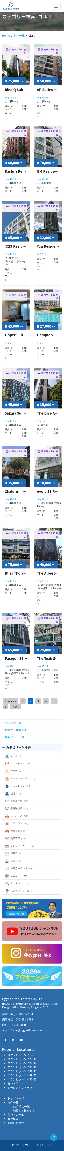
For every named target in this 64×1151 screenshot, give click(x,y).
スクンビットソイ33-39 (22, 1067)
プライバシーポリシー (20, 1144)
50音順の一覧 (21, 1106)
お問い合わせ (16, 1123)
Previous (10, 701)
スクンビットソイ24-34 (22, 1063)
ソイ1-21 (42, 421)
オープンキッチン (20, 778)
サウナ (14, 771)
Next (15, 706)
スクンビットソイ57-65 (22, 1079)
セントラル (14, 1083)
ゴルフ (13, 860)
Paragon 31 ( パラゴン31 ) (25, 658)
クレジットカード (20, 845)
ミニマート (16, 875)
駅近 (13, 793)
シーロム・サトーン (20, 1087)
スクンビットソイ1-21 (21, 1055)
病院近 (13, 853)
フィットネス (17, 763)
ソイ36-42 (10, 97)
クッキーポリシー (46, 1144)
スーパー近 (16, 815)
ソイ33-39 (42, 666)
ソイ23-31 (42, 499)
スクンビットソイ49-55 (22, 1075)
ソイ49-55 (10, 179)
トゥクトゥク (17, 785)
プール (14, 755)
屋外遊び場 (16, 808)
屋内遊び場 (16, 801)
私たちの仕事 (16, 1115)
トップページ (16, 1098)
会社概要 (13, 1119)
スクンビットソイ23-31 (22, 1059)
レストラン (16, 823)
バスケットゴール (19, 890)
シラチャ (41, 254)
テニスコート (17, 883)
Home (6, 35)
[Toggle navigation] (56, 6)
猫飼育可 (15, 838)
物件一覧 (19, 35)
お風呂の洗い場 (18, 868)
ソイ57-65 (42, 97)
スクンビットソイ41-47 (22, 1071)
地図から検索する (24, 1110)
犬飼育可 (15, 831)
